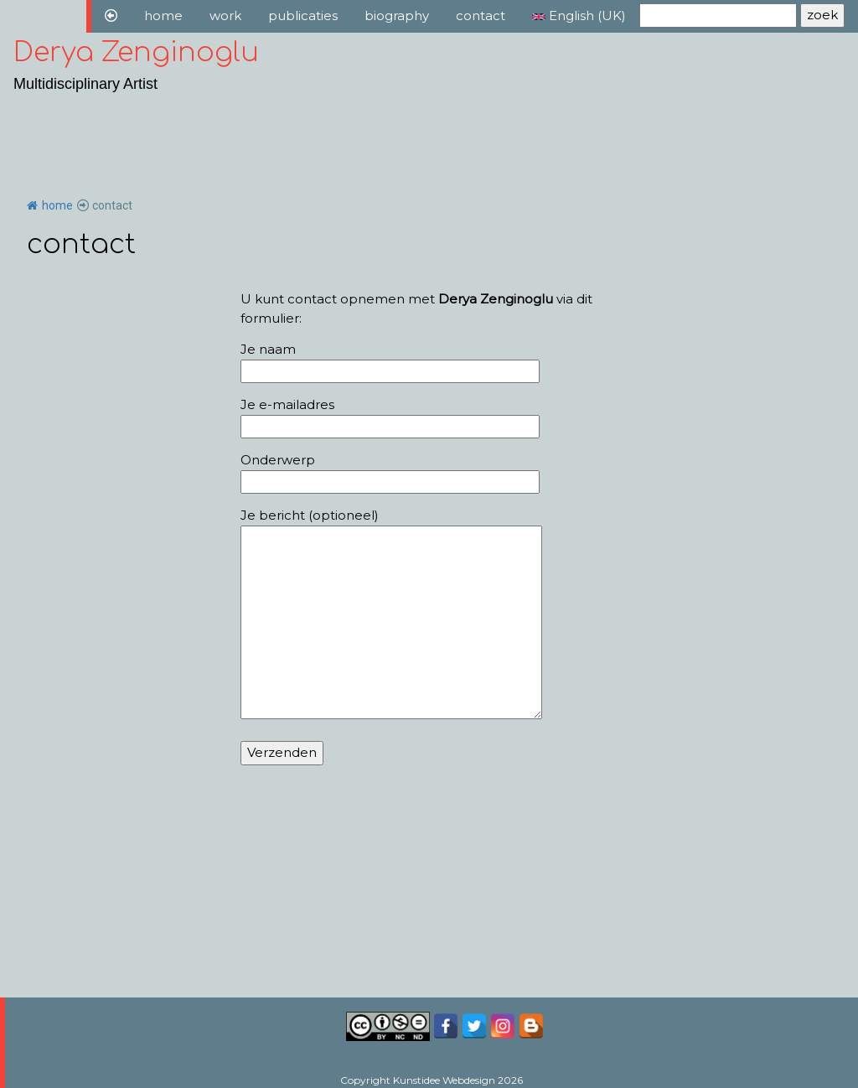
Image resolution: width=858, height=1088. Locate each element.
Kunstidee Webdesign (444, 1080)
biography (396, 15)
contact (480, 15)
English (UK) (579, 15)
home (163, 15)
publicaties (303, 15)
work (225, 15)
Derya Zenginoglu (136, 52)
